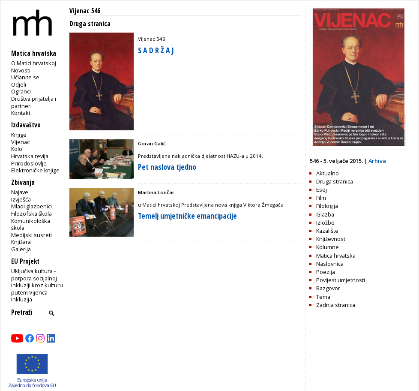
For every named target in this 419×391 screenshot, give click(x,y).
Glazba (325, 214)
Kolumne (327, 247)
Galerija (21, 249)
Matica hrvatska (336, 255)
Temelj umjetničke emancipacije (187, 216)
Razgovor (328, 288)
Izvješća (21, 199)
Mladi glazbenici (31, 206)
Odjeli (18, 84)
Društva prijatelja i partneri (33, 102)
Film (321, 198)
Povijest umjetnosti (340, 280)
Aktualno (327, 173)
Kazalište (327, 231)
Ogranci (21, 91)
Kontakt (20, 113)
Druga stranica (334, 181)
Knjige (19, 134)
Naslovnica (330, 264)
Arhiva (377, 161)
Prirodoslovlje (29, 163)
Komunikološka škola (30, 224)
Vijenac (20, 142)
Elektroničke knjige (35, 170)
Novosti (20, 70)
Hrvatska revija (29, 156)
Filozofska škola (31, 213)
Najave (19, 192)
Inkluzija (21, 299)
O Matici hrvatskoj (33, 63)
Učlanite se (25, 77)
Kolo (16, 149)
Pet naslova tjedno (167, 167)
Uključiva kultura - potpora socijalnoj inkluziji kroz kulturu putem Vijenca (37, 281)
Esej (321, 189)
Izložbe (325, 222)
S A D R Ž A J (156, 50)
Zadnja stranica (335, 305)
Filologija (327, 206)
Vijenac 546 (84, 10)
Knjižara (21, 242)
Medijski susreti (31, 235)
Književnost (330, 239)
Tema (323, 297)
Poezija (325, 272)
